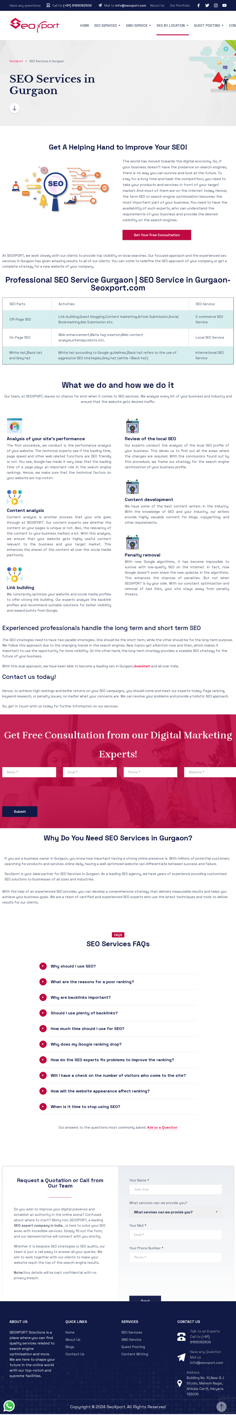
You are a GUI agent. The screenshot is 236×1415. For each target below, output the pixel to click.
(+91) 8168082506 (77, 5)
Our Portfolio (180, 5)
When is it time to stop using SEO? (85, 1107)
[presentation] (36, 794)
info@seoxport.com (131, 5)
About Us (157, 5)
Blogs (69, 1348)
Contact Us (74, 1355)
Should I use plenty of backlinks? (84, 1013)
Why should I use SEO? (73, 967)
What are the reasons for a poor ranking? (92, 982)
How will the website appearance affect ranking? (100, 1091)
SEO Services (105, 25)
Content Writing (134, 1355)
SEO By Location (171, 25)
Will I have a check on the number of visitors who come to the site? (118, 1076)
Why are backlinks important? (81, 998)
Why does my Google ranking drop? (86, 1045)
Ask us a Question (162, 1128)
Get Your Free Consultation (157, 236)
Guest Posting (207, 25)
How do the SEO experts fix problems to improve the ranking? (112, 1060)
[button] (118, 967)
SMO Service (136, 25)
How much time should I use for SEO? (87, 1029)
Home (84, 25)
